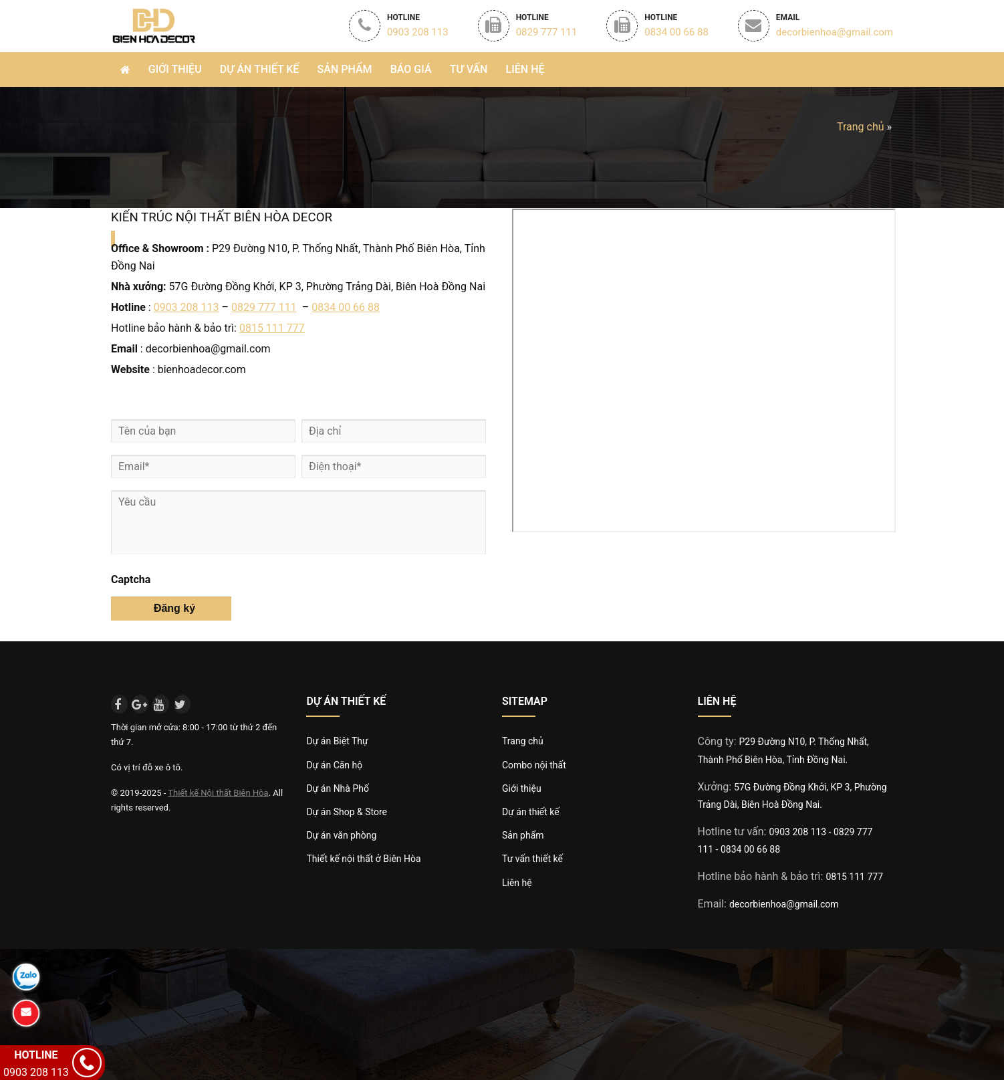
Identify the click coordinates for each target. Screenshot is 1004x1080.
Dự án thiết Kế (259, 69)
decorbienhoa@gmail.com (784, 904)
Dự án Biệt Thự (337, 741)
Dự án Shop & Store (346, 811)
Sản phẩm (345, 69)
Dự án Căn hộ (334, 765)
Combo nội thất (534, 765)
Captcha (130, 579)
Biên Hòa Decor (153, 25)
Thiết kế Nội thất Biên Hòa (218, 793)
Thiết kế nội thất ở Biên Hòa (363, 858)
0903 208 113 (186, 307)
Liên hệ (525, 69)
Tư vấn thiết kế (532, 858)
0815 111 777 (272, 328)
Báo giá (411, 69)
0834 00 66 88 (345, 307)
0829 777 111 (264, 307)
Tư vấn (469, 69)
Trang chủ (860, 126)
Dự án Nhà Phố (337, 788)
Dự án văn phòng (341, 835)
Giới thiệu (175, 69)
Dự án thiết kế (530, 811)
